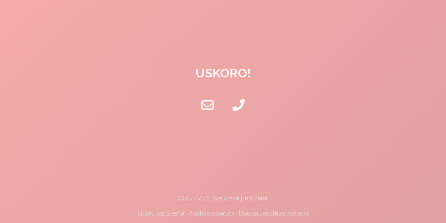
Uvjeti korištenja (161, 213)
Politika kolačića (211, 213)
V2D (203, 198)
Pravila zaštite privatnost (274, 213)
